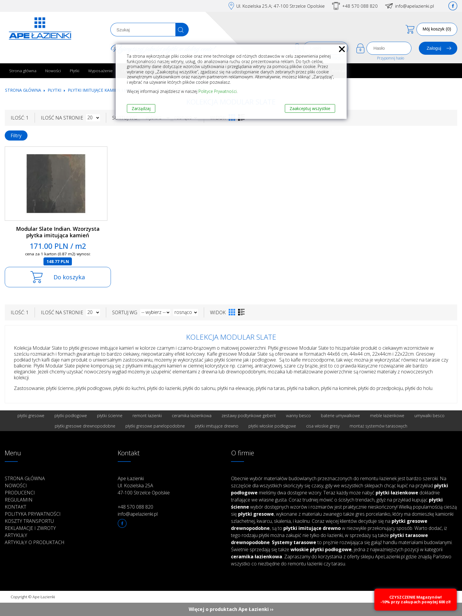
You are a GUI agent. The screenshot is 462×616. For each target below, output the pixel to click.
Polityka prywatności (33, 514)
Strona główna (22, 70)
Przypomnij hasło (390, 58)
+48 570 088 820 (360, 6)
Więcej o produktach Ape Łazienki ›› (231, 609)
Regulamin (19, 499)
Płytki (74, 70)
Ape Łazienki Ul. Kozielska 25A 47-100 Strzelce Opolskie (144, 485)
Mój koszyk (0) (437, 28)
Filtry (16, 135)
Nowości (53, 70)
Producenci (20, 492)
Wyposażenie (100, 70)
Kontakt (15, 507)
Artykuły (16, 535)
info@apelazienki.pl (414, 6)
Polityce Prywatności (217, 91)
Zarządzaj (141, 108)
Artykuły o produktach (34, 542)
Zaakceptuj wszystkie (310, 108)
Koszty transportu (29, 521)
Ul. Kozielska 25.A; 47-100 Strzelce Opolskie (280, 6)
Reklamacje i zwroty (30, 528)
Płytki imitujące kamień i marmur (105, 90)
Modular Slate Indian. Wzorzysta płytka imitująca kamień (58, 232)
